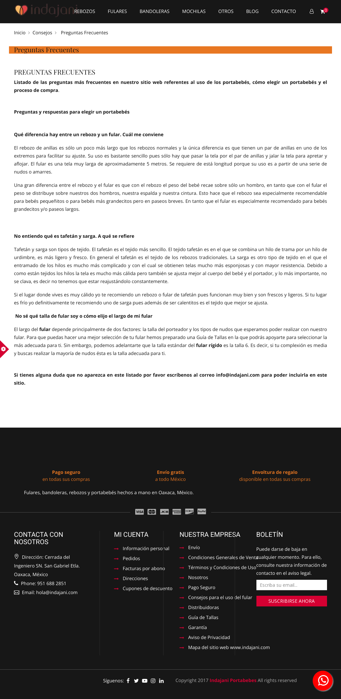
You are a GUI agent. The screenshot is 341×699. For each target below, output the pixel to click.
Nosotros (198, 578)
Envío (194, 548)
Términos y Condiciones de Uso (219, 568)
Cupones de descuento (144, 589)
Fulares (117, 11)
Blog (252, 11)
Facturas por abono (144, 569)
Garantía (197, 628)
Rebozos (84, 11)
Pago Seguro (201, 588)
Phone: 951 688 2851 (40, 583)
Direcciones (135, 579)
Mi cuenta (131, 534)
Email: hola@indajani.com (46, 592)
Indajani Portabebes (233, 680)
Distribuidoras (203, 608)
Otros (225, 11)
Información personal (144, 549)
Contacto (283, 11)
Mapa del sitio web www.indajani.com (224, 648)
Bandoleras (155, 11)
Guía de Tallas (211, 337)
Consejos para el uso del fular (219, 598)
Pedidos (131, 559)
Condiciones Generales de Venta (219, 558)
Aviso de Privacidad (209, 638)
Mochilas (193, 11)
